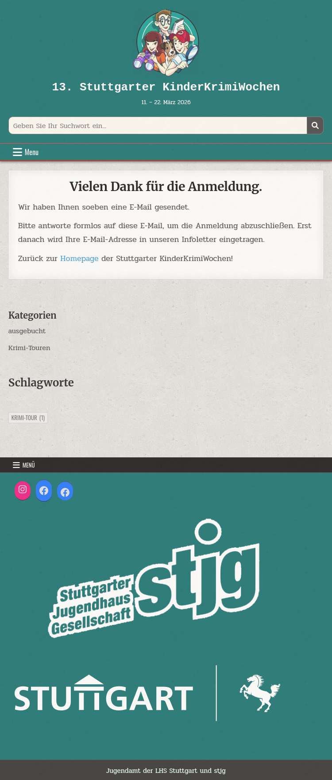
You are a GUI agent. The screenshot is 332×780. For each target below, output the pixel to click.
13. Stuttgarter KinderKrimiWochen (166, 87)
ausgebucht (27, 330)
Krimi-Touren (29, 347)
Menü (29, 464)
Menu (32, 152)
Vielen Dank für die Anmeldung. (166, 187)
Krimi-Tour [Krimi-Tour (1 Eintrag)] (28, 417)
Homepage (79, 258)
